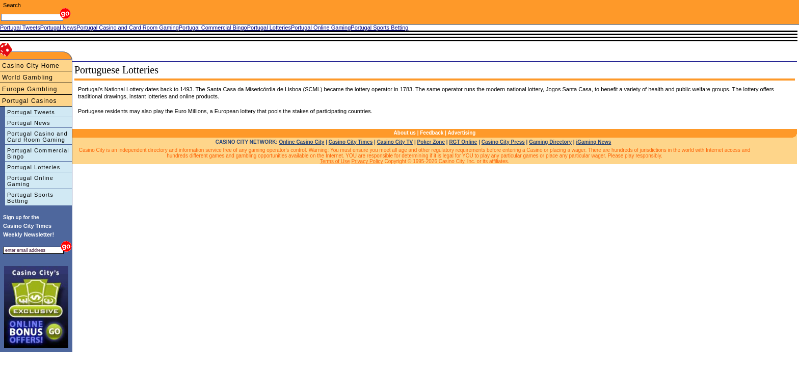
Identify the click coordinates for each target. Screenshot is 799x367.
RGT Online (463, 142)
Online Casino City (301, 142)
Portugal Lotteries (33, 167)
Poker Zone (431, 142)
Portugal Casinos (29, 100)
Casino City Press (503, 142)
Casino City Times (351, 142)
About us (405, 133)
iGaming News (593, 142)
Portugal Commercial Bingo (38, 153)
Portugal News (28, 123)
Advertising (461, 133)
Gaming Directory (550, 142)
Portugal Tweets (31, 112)
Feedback (431, 133)
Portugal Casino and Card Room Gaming (37, 136)
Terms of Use (335, 161)
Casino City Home (31, 65)
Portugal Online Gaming (30, 181)
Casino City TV (395, 142)
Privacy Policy (367, 161)
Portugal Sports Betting (30, 198)
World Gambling (27, 77)
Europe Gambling (29, 89)
